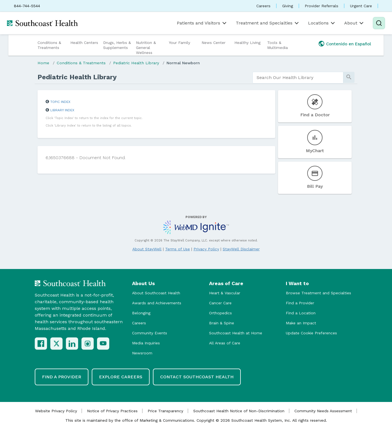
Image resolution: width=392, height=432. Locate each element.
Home (43, 63)
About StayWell (147, 249)
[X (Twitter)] (56, 343)
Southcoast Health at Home (235, 333)
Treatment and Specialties (268, 23)
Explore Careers (120, 376)
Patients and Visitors (202, 23)
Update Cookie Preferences (311, 333)
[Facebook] (41, 343)
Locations (322, 23)
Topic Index (60, 102)
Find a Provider (300, 303)
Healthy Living (247, 42)
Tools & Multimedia (277, 45)
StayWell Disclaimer (241, 249)
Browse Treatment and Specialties (318, 293)
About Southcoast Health (156, 293)
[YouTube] (103, 343)
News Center (213, 42)
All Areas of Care (224, 343)
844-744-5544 (27, 6)
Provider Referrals (321, 6)
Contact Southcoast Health (197, 376)
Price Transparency (165, 411)
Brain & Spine (221, 323)
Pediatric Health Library (136, 63)
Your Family (179, 42)
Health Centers (84, 42)
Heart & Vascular (224, 293)
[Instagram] (87, 343)
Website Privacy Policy (56, 411)
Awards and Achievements (156, 303)
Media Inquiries (146, 343)
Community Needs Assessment (323, 411)
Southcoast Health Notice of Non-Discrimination (238, 411)
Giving (287, 6)
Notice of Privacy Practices (112, 411)
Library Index (62, 110)
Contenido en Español (348, 43)
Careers (263, 6)
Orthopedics (220, 313)
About (354, 23)
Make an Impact (301, 323)
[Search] (379, 23)
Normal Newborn (183, 63)
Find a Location (301, 313)
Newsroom (142, 353)
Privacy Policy (206, 249)
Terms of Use (177, 249)
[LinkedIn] (72, 343)
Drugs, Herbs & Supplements (117, 45)
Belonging (141, 313)
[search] (298, 77)
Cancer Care (220, 303)
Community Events (149, 333)
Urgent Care (361, 6)
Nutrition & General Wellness (146, 47)
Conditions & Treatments (49, 45)
